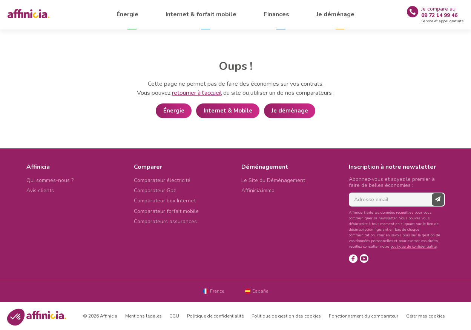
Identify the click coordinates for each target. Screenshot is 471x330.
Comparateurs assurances (165, 221)
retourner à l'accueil (197, 93)
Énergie (173, 110)
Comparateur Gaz (155, 190)
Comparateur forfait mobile (166, 211)
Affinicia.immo (258, 190)
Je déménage (290, 110)
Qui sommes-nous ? (50, 180)
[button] (16, 317)
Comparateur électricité (162, 180)
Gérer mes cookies (425, 316)
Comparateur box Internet (165, 200)
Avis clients (40, 190)
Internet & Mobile (228, 110)
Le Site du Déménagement (273, 180)
